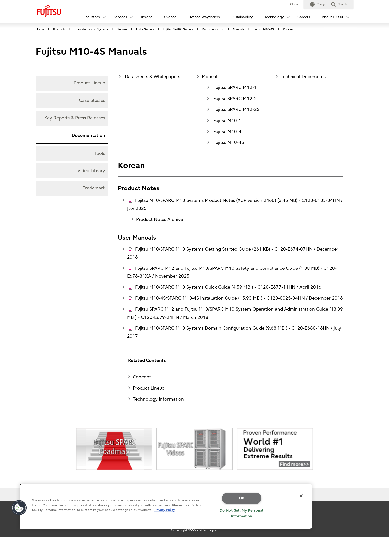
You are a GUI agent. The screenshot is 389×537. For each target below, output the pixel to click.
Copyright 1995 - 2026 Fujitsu (194, 530)
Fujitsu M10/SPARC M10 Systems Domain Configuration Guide (196, 328)
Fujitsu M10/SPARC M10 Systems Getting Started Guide (190, 249)
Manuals (210, 76)
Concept (142, 377)
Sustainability (242, 17)
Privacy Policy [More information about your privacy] (164, 510)
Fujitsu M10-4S (228, 142)
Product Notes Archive (159, 219)
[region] (166, 506)
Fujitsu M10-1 (226, 120)
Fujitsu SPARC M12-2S (235, 109)
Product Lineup (148, 388)
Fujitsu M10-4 (226, 131)
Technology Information (158, 399)
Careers (303, 17)
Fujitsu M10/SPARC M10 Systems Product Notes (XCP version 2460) (202, 200)
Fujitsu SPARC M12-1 (234, 87)
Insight (146, 17)
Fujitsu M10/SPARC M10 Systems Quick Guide (179, 287)
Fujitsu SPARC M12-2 (234, 98)
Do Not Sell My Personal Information (241, 513)
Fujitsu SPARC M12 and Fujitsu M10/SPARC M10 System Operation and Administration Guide (228, 309)
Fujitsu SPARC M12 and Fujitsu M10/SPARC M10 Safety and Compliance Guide (213, 268)
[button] (318, 4)
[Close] (301, 495)
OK (241, 498)
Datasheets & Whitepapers (152, 76)
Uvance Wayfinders (204, 17)
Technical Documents (303, 76)
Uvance (170, 17)
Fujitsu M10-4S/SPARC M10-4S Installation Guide (183, 298)
